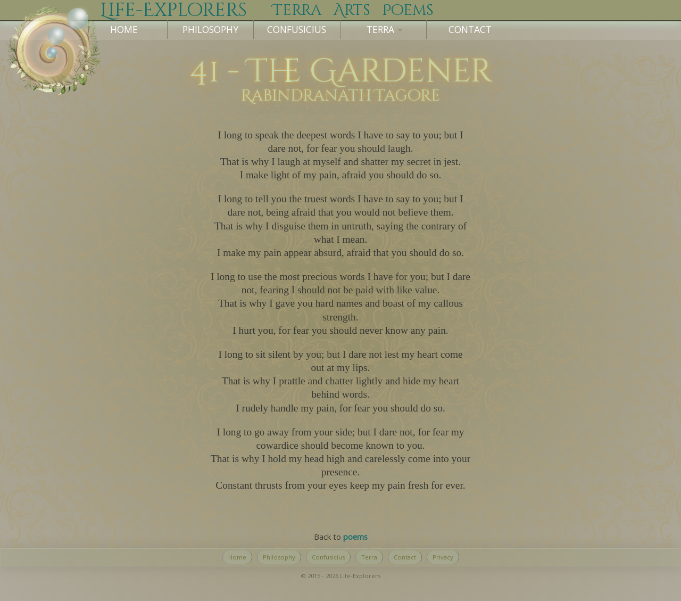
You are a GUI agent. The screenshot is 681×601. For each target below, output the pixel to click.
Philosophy (210, 29)
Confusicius (296, 29)
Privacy (443, 557)
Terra (369, 557)
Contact (470, 29)
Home (124, 29)
